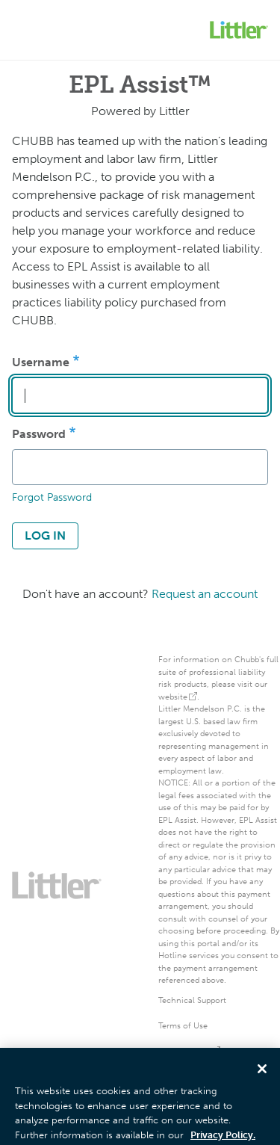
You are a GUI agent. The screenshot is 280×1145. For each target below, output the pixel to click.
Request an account (205, 594)
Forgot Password (52, 497)
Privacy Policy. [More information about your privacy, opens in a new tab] (222, 1138)
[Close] (262, 1071)
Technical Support (192, 1000)
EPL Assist (177, 820)
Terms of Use (183, 1026)
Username (40, 362)
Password (39, 434)
